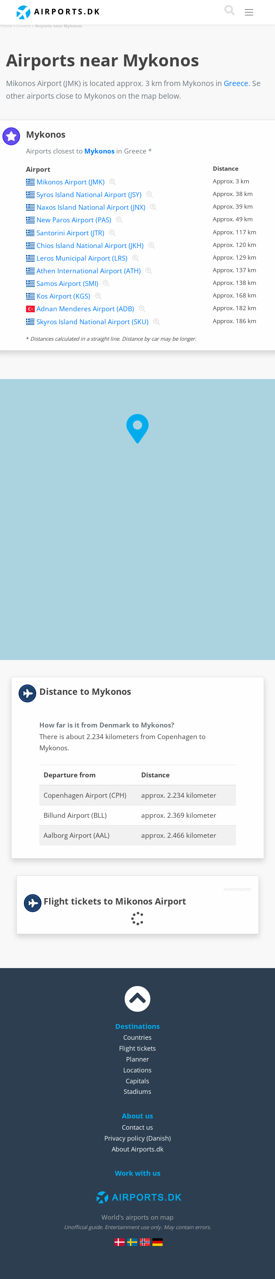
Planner (137, 1059)
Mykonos (99, 151)
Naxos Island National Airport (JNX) (91, 207)
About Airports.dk (137, 1149)
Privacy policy (124, 1138)
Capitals (137, 1081)
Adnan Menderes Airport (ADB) (85, 308)
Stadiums (137, 1091)
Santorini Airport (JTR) (70, 232)
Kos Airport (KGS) (63, 296)
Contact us (137, 1127)
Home (6, 26)
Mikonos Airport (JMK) (71, 182)
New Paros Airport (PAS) (74, 219)
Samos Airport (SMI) (67, 283)
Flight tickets (137, 1048)
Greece (24, 26)
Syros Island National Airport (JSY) (89, 194)
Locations (137, 1070)
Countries (137, 1037)
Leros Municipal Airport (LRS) (82, 258)
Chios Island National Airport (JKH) (90, 245)
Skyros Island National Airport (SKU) (93, 321)
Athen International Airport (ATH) (89, 270)
